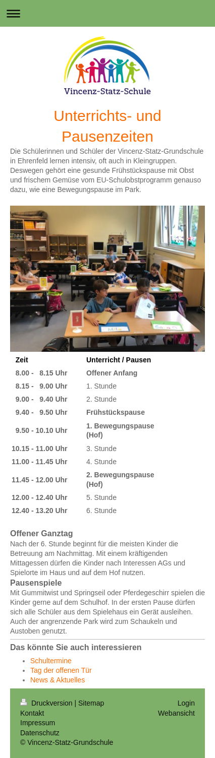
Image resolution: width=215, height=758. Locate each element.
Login (186, 703)
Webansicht (176, 713)
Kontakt (32, 713)
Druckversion (47, 703)
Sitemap (91, 703)
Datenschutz (40, 733)
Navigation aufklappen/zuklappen (107, 13)
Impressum (37, 723)
